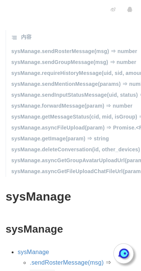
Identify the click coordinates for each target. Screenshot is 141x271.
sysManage (33, 252)
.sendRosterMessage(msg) (67, 262)
